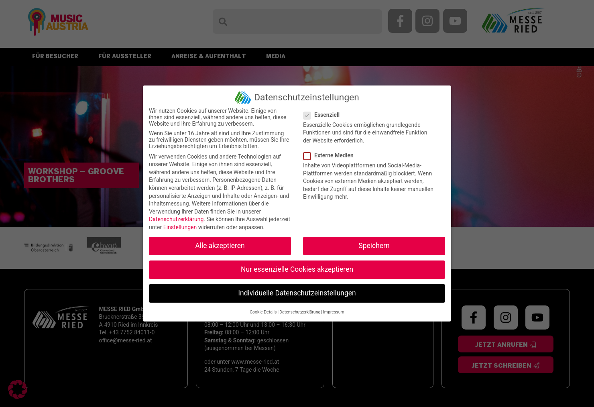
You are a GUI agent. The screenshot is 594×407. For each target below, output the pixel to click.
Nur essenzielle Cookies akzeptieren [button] (297, 269)
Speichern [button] (373, 246)
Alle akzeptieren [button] (220, 246)
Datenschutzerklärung (176, 219)
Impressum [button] (333, 312)
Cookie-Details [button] (263, 312)
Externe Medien (331, 155)
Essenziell (324, 115)
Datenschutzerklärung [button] (299, 312)
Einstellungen (180, 227)
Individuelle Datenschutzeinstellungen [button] (297, 293)
